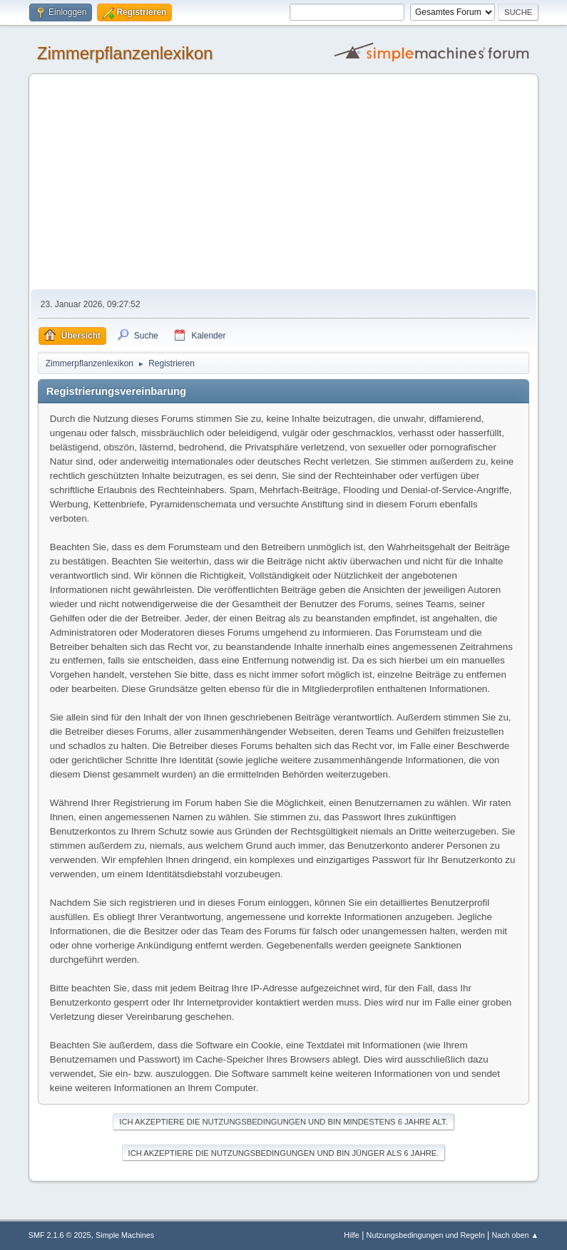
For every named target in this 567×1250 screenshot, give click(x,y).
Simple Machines (125, 1235)
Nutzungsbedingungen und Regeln (426, 1235)
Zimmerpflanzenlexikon (125, 53)
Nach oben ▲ (514, 1235)
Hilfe (351, 1235)
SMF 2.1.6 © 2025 (60, 1235)
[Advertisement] (284, 182)
